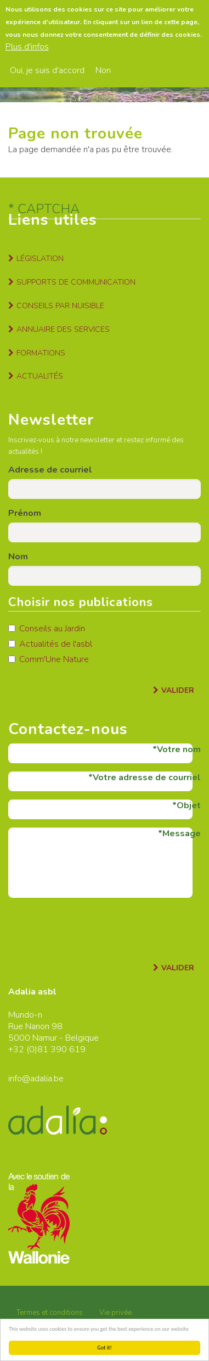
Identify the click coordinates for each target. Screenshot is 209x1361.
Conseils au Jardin (46, 629)
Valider (177, 690)
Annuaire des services (63, 329)
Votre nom (179, 749)
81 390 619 (61, 1049)
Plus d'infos (27, 42)
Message (181, 833)
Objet (189, 805)
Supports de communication (75, 282)
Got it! (104, 1347)
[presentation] (91, 927)
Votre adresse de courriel (147, 777)
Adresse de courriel (50, 470)
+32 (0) (22, 1049)
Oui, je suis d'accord (47, 65)
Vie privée (115, 1313)
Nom (18, 557)
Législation (40, 258)
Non (103, 65)
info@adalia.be (36, 1079)
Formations (40, 353)
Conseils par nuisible (60, 306)
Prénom (24, 513)
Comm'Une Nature (48, 659)
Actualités (39, 376)
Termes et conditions (49, 1313)
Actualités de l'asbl (50, 644)
